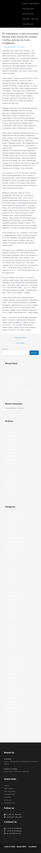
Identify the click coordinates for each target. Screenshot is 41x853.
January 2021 (11, 483)
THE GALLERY (28, 9)
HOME (25, 3)
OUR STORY (34, 3)
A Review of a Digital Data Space (18, 391)
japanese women (12, 643)
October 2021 (11, 453)
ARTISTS (25, 19)
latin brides (10, 650)
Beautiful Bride (11, 531)
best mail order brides (14, 545)
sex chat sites (11, 715)
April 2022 (9, 432)
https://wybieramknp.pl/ (14, 626)
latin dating (10, 654)
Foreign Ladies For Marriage (17, 593)
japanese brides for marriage (17, 640)
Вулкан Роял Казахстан (20, 148)
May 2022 (9, 429)
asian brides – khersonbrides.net (19, 528)
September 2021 (12, 456)
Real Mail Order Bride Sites (17, 705)
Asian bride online (13, 524)
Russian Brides (11, 708)
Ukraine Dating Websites (15, 725)
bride (7, 565)
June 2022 (9, 425)
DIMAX (34, 846)
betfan (8, 558)
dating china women (13, 582)
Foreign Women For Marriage (17, 596)
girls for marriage (13, 599)
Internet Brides (11, 633)
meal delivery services (14, 688)
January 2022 (11, 442)
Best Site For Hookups (14, 555)
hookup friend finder (14, 603)
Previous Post (20, 337)
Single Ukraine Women (14, 718)
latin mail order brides (15, 657)
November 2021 (11, 449)
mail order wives (12, 681)
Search (5, 349)
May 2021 (9, 470)
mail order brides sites (15, 671)
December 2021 (11, 446)
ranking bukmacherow (14, 701)
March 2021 (10, 476)
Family (7, 586)
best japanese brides (14, 541)
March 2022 (10, 436)
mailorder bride (11, 684)
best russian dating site (15, 552)
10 (6, 511)
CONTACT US (27, 24)
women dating (10, 735)
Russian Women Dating (14, 711)
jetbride (8, 647)
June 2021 (9, 466)
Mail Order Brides (13, 667)
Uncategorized (9, 47)
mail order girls (12, 674)
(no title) (9, 387)
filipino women (11, 589)
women (7, 732)
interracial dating (12, 636)
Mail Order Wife (12, 677)
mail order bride (12, 664)
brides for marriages (14, 569)
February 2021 (11, 480)
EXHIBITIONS (27, 14)
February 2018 (11, 494)
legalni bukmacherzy (13, 660)
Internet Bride (11, 630)
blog (7, 562)
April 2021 (9, 473)
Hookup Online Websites (15, 610)
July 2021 (9, 463)
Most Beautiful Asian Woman (17, 694)
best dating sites (12, 535)
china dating (10, 572)
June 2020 (9, 490)
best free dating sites (14, 538)
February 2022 (11, 439)
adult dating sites (12, 514)
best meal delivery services (16, 548)
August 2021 (10, 459)
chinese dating (11, 575)
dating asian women (13, 579)
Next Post (20, 343)
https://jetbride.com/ (14, 616)
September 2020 (12, 487)
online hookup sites (13, 698)
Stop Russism (10, 722)
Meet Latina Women (13, 691)
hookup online (11, 606)
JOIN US (34, 19)
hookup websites (12, 613)
